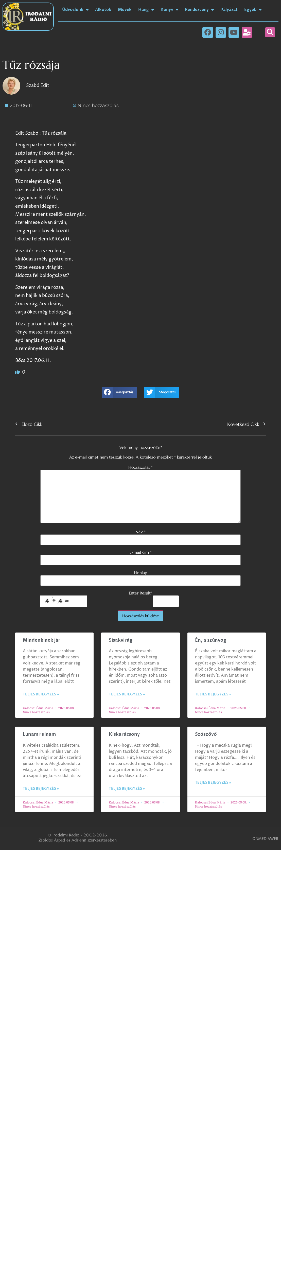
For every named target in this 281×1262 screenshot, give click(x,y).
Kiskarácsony (124, 734)
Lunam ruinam (39, 734)
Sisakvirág (120, 640)
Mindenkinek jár (42, 640)
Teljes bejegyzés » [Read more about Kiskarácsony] (127, 788)
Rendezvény (199, 9)
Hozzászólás (140, 467)
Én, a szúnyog (210, 640)
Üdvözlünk (75, 9)
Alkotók (103, 9)
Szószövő (206, 734)
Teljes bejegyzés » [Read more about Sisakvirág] (127, 694)
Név (140, 532)
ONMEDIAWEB (265, 838)
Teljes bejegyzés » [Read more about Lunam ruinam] (41, 788)
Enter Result (140, 593)
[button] (270, 32)
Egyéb (252, 9)
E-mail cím (141, 552)
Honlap (140, 573)
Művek (125, 9)
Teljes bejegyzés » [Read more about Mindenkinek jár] (41, 694)
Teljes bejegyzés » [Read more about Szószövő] (213, 782)
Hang (146, 9)
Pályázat (229, 9)
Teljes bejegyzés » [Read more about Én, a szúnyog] (213, 694)
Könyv (169, 9)
